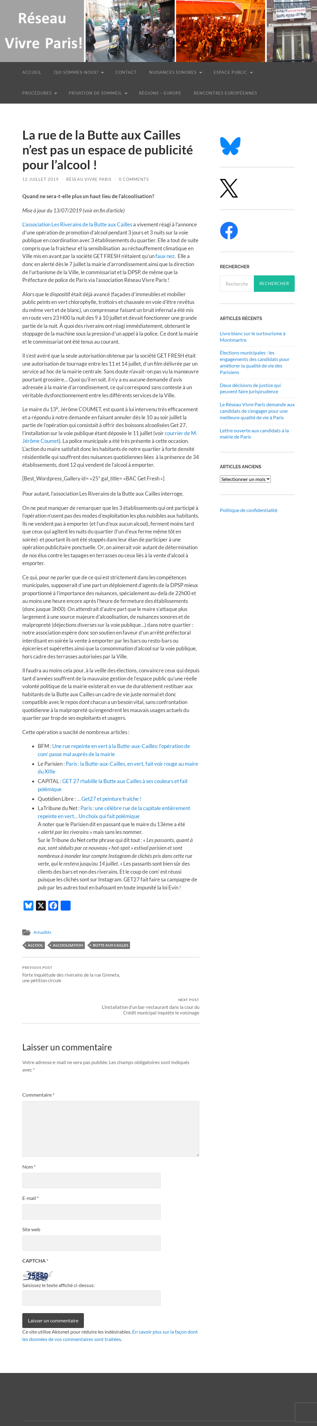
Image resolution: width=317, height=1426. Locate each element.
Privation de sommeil (95, 93)
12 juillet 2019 (40, 179)
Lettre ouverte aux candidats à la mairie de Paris (254, 433)
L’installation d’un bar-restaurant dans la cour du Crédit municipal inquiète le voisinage (156, 976)
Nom (29, 1139)
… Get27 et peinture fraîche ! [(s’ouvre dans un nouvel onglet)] (109, 798)
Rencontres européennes (225, 93)
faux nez (165, 256)
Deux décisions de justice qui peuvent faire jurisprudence (250, 388)
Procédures (37, 93)
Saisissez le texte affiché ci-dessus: (58, 1257)
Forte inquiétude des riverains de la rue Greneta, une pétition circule (65, 973)
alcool (35, 944)
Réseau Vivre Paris (88, 179)
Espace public (230, 72)
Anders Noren (261, 1403)
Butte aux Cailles (110, 944)
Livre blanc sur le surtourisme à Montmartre (252, 336)
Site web (31, 1202)
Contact (126, 72)
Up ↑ (290, 1403)
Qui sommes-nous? (76, 72)
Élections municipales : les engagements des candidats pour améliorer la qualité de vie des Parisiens (254, 362)
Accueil (31, 72)
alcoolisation (68, 944)
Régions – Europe (160, 93)
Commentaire (38, 1067)
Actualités (43, 931)
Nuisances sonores (173, 72)
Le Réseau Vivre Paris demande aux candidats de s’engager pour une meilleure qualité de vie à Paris (257, 410)
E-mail (30, 1171)
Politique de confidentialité (248, 510)
